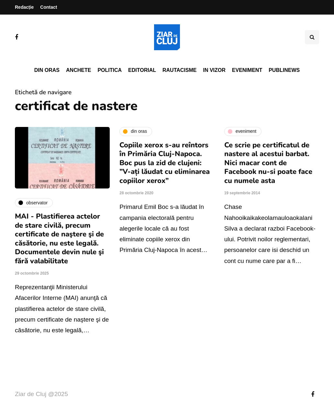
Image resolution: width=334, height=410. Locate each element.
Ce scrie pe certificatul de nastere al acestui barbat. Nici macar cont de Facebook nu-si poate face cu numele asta (268, 163)
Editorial (142, 70)
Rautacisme (179, 70)
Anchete (78, 70)
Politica (109, 70)
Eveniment (247, 70)
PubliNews (284, 70)
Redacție (24, 7)
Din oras (47, 70)
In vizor (214, 70)
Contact (48, 7)
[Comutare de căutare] (312, 37)
